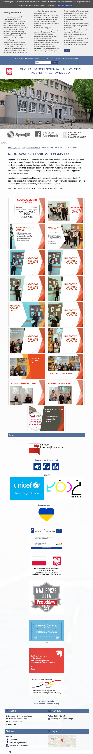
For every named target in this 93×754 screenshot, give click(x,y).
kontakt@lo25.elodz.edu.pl (60, 719)
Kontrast (59, 58)
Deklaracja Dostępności (17, 745)
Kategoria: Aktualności (31, 148)
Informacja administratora (70, 58)
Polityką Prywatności (54, 2)
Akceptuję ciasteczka (65, 5)
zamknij (67, 50)
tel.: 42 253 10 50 (56, 716)
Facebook (12, 739)
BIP (9, 737)
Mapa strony (29, 58)
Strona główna (19, 58)
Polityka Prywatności (16, 742)
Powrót (12, 435)
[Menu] (46, 143)
